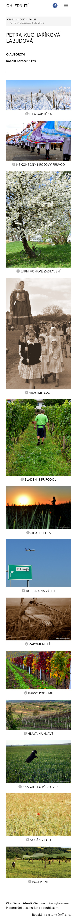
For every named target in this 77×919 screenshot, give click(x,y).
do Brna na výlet (40, 590)
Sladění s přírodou (40, 479)
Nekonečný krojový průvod (40, 164)
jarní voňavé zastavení (41, 271)
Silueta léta (40, 532)
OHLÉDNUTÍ (17, 5)
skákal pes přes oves (41, 786)
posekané (40, 881)
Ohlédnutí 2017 (16, 19)
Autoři (32, 19)
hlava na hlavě (41, 733)
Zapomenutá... (40, 644)
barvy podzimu (40, 693)
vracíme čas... (40, 392)
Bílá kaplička (40, 113)
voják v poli (40, 839)
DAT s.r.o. (64, 914)
